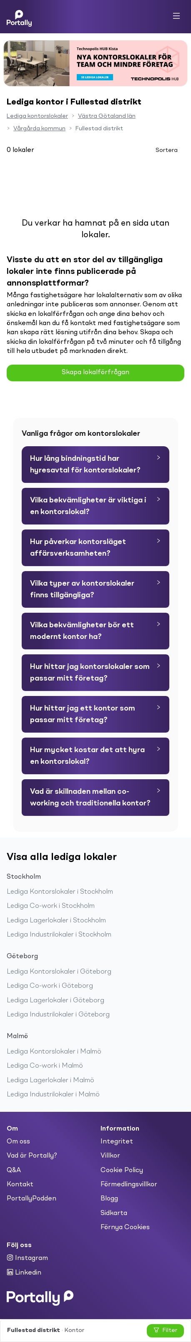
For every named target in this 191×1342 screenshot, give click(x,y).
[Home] (19, 17)
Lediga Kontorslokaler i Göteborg (59, 972)
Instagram (27, 1258)
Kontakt (20, 1184)
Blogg (109, 1198)
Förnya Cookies (125, 1227)
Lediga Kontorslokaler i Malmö (54, 1052)
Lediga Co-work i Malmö (45, 1066)
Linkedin (24, 1272)
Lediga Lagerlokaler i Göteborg (55, 1000)
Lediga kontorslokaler (37, 116)
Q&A (14, 1170)
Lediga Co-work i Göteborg (50, 986)
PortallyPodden (31, 1198)
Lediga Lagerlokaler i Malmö (50, 1080)
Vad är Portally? (32, 1156)
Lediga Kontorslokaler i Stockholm (60, 892)
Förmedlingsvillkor (129, 1184)
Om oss (18, 1141)
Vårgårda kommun (39, 129)
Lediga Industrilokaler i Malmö (53, 1094)
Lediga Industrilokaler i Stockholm (59, 935)
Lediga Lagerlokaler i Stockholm (56, 920)
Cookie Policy (122, 1170)
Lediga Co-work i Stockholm (51, 906)
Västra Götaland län (107, 116)
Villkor (110, 1156)
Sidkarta (114, 1213)
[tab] (95, 464)
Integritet (117, 1141)
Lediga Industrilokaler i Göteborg (58, 1014)
